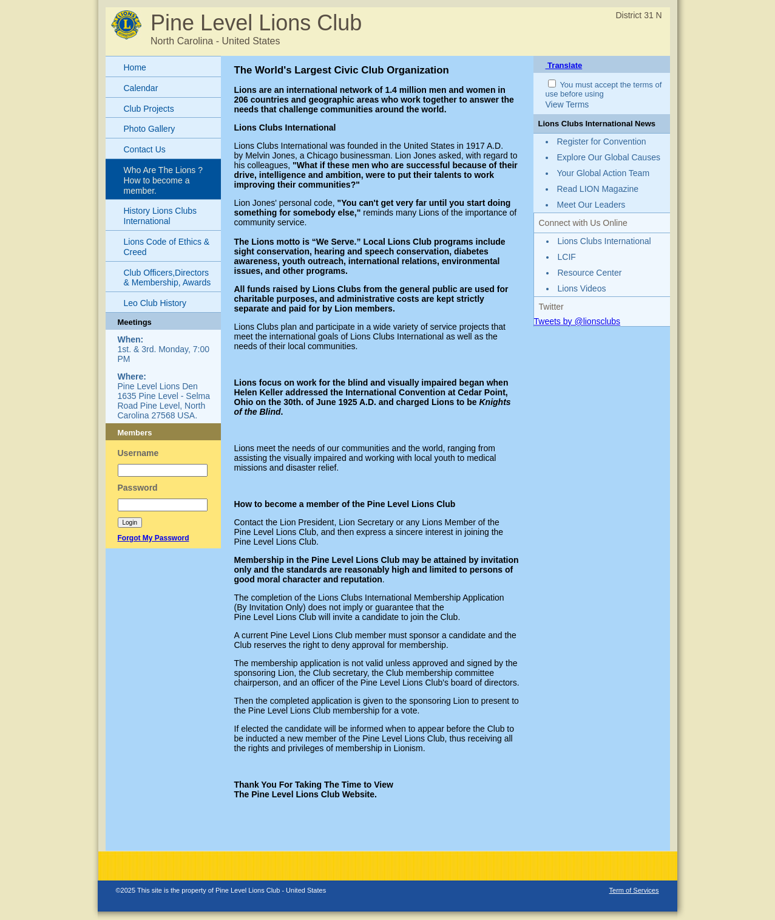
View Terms (567, 104)
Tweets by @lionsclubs (577, 321)
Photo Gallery (149, 129)
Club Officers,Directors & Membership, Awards (167, 278)
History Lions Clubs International (160, 216)
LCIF (567, 257)
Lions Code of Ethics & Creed (167, 247)
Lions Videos (582, 288)
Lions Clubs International (604, 241)
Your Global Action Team (603, 173)
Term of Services (634, 890)
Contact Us (145, 149)
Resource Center (590, 273)
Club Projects (149, 109)
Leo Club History (155, 303)
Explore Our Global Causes (608, 157)
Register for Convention (601, 141)
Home (135, 67)
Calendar (141, 88)
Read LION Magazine (598, 189)
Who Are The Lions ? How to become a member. (163, 180)
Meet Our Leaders (591, 205)
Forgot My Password (153, 538)
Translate (564, 65)
